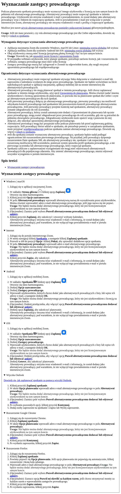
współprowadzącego (33, 129)
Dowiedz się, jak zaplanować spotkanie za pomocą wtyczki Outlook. (38, 380)
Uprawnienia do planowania (74, 93)
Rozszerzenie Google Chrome (21, 413)
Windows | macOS (15, 181)
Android (10, 271)
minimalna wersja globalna (93, 48)
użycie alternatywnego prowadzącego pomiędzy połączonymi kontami (56, 28)
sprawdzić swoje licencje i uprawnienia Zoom (56, 56)
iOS (8, 323)
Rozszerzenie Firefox (16, 448)
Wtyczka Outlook (15, 375)
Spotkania (41, 238)
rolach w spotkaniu (19, 36)
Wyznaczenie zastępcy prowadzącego (26, 167)
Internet (10, 230)
